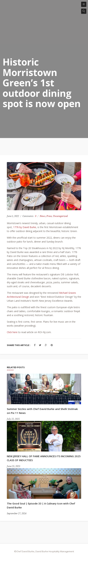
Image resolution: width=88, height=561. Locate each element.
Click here (12, 332)
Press (49, 216)
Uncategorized (60, 216)
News (42, 216)
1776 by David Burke (24, 227)
